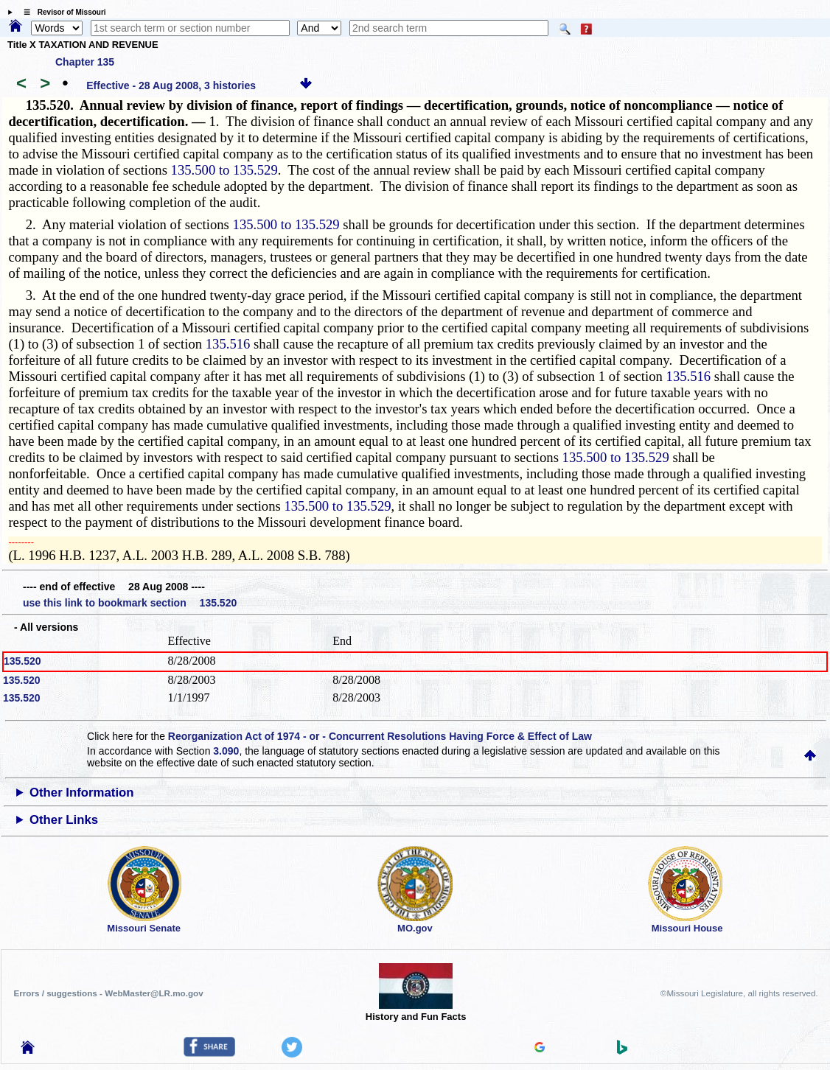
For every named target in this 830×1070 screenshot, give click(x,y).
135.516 (228, 344)
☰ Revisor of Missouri (61, 12)
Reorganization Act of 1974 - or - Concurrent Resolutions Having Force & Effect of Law (380, 736)
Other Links (63, 820)
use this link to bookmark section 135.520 (130, 603)
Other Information (81, 793)
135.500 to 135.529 (224, 170)
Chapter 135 (84, 62)
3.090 (226, 751)
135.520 (22, 661)
